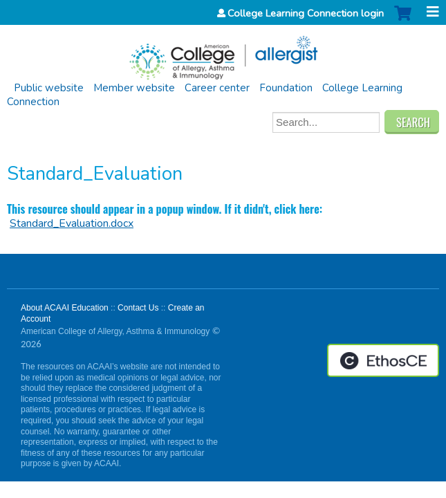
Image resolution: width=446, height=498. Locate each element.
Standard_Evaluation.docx (71, 223)
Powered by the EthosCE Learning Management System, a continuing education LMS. (383, 360)
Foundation (286, 88)
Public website (49, 88)
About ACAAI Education (65, 308)
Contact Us (138, 308)
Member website (134, 88)
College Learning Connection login (305, 13)
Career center (217, 88)
